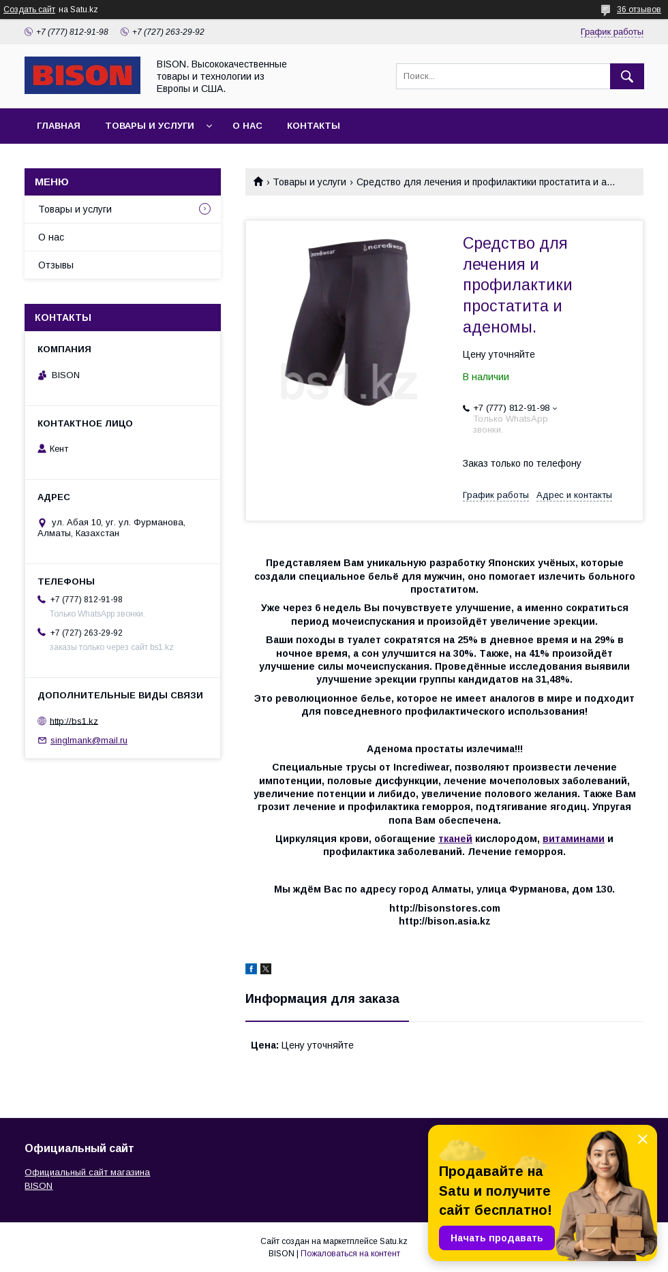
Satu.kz (394, 1241)
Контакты (313, 126)
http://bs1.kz (74, 720)
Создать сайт (29, 9)
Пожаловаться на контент (350, 1253)
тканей (455, 838)
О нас (247, 126)
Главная (58, 126)
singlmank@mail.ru (88, 740)
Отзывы (56, 265)
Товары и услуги (149, 126)
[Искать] (627, 76)
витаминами (574, 838)
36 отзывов (639, 9)
